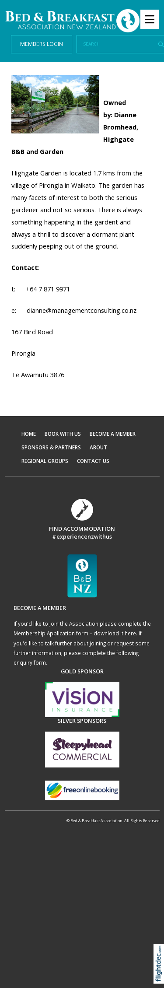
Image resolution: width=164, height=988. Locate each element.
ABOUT (98, 447)
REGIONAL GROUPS (44, 460)
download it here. (115, 633)
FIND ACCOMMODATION (82, 529)
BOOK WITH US (63, 433)
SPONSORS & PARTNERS (51, 447)
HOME (28, 433)
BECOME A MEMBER (113, 433)
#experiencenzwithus (82, 536)
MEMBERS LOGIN (41, 44)
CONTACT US (93, 460)
